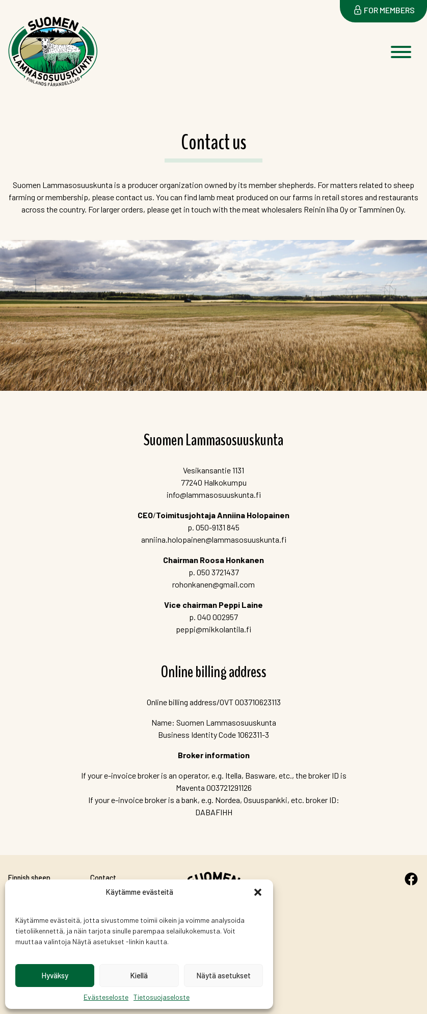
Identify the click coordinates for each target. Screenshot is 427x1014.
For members (389, 10)
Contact (103, 877)
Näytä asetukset (223, 975)
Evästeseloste (106, 997)
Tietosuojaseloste (162, 997)
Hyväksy (54, 975)
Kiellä (139, 975)
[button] (258, 892)
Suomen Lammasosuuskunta (43, 89)
